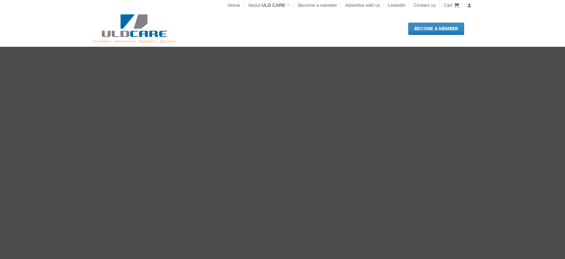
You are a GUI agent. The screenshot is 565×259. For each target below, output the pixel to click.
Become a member (317, 5)
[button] (451, 5)
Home (234, 5)
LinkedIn (396, 5)
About (269, 5)
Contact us (425, 5)
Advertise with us (362, 5)
